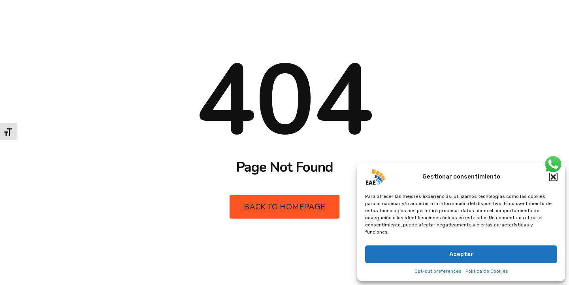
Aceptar (461, 254)
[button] (553, 177)
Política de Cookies (486, 271)
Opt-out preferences (438, 271)
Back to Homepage (284, 206)
